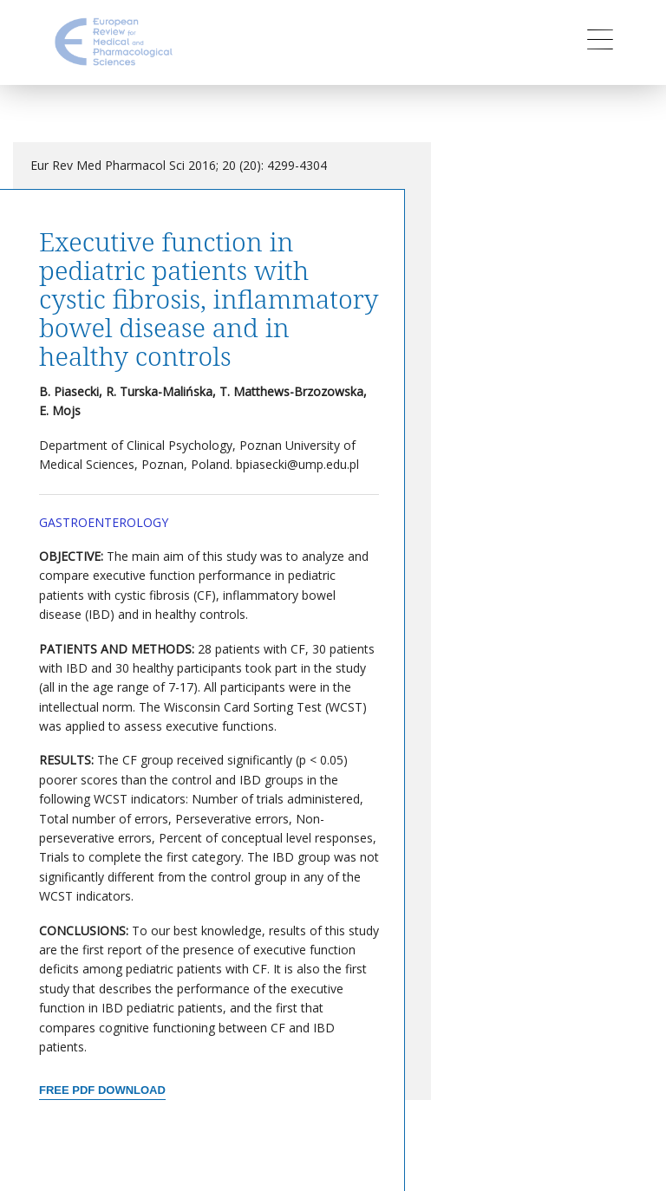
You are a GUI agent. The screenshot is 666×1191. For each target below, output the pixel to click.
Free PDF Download (102, 1090)
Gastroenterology (103, 522)
